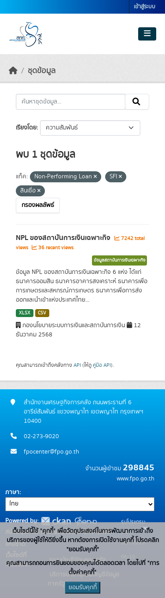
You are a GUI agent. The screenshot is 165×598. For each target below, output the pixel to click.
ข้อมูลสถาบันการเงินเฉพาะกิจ (119, 260)
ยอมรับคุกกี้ (83, 587)
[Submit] (137, 102)
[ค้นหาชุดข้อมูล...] (70, 102)
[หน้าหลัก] (13, 71)
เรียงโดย (26, 127)
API (77, 365)
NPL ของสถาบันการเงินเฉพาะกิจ (64, 238)
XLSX (24, 313)
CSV (42, 313)
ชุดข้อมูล (41, 71)
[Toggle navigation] (147, 34)
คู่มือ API (102, 365)
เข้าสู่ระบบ (144, 7)
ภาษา (12, 492)
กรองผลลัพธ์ (38, 205)
